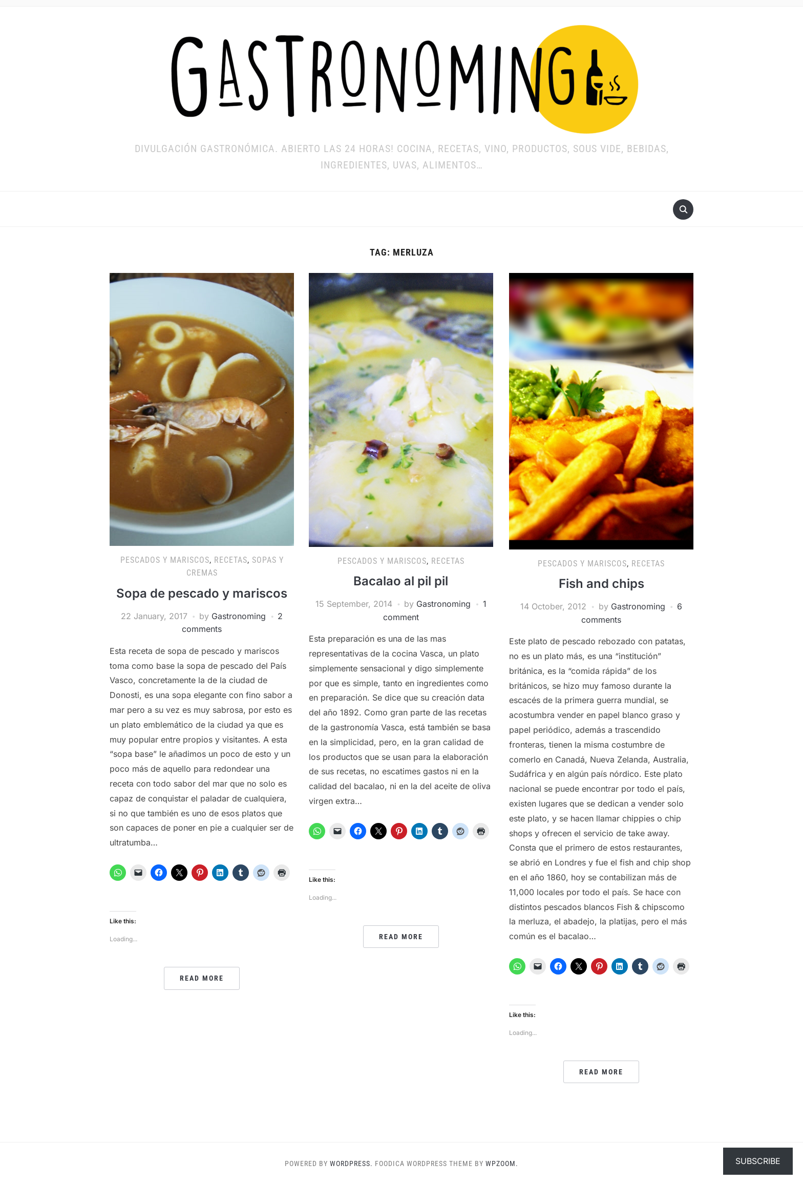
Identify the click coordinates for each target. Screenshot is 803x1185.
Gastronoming (239, 616)
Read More (202, 978)
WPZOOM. (501, 1163)
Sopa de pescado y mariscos (201, 593)
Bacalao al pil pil (400, 581)
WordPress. (351, 1163)
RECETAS (230, 560)
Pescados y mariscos (164, 560)
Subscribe (757, 1161)
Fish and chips (601, 583)
